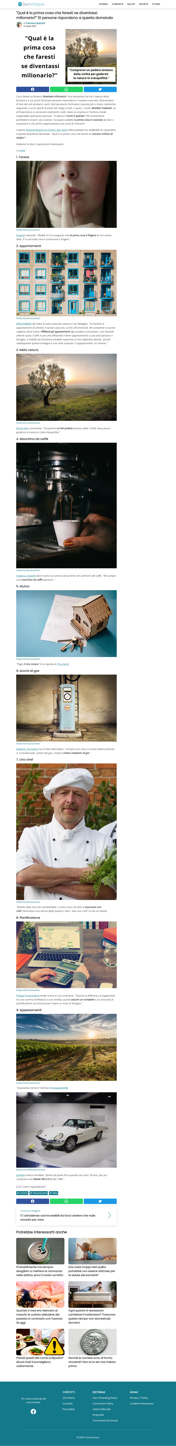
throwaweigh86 (59, 1087)
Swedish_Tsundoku (27, 749)
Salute (131, 4)
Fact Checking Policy (105, 1398)
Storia (156, 4)
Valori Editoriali (101, 1409)
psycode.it (69, 1409)
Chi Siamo (69, 1398)
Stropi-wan (22, 428)
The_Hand (63, 664)
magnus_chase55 (26, 575)
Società (143, 4)
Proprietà (98, 1415)
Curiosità (117, 4)
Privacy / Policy (139, 1398)
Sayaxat (20, 235)
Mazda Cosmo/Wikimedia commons (30, 1169)
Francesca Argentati (35, 23)
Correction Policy (103, 1403)
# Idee (54, 1193)
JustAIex (20, 1175)
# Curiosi (22, 1193)
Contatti (68, 1403)
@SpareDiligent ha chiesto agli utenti (47, 130)
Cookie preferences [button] (141, 1403)
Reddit (22, 150)
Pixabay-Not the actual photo (28, 229)
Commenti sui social (105, 1420)
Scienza (103, 4)
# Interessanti (38, 1193)
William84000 (24, 323)
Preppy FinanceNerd (27, 995)
